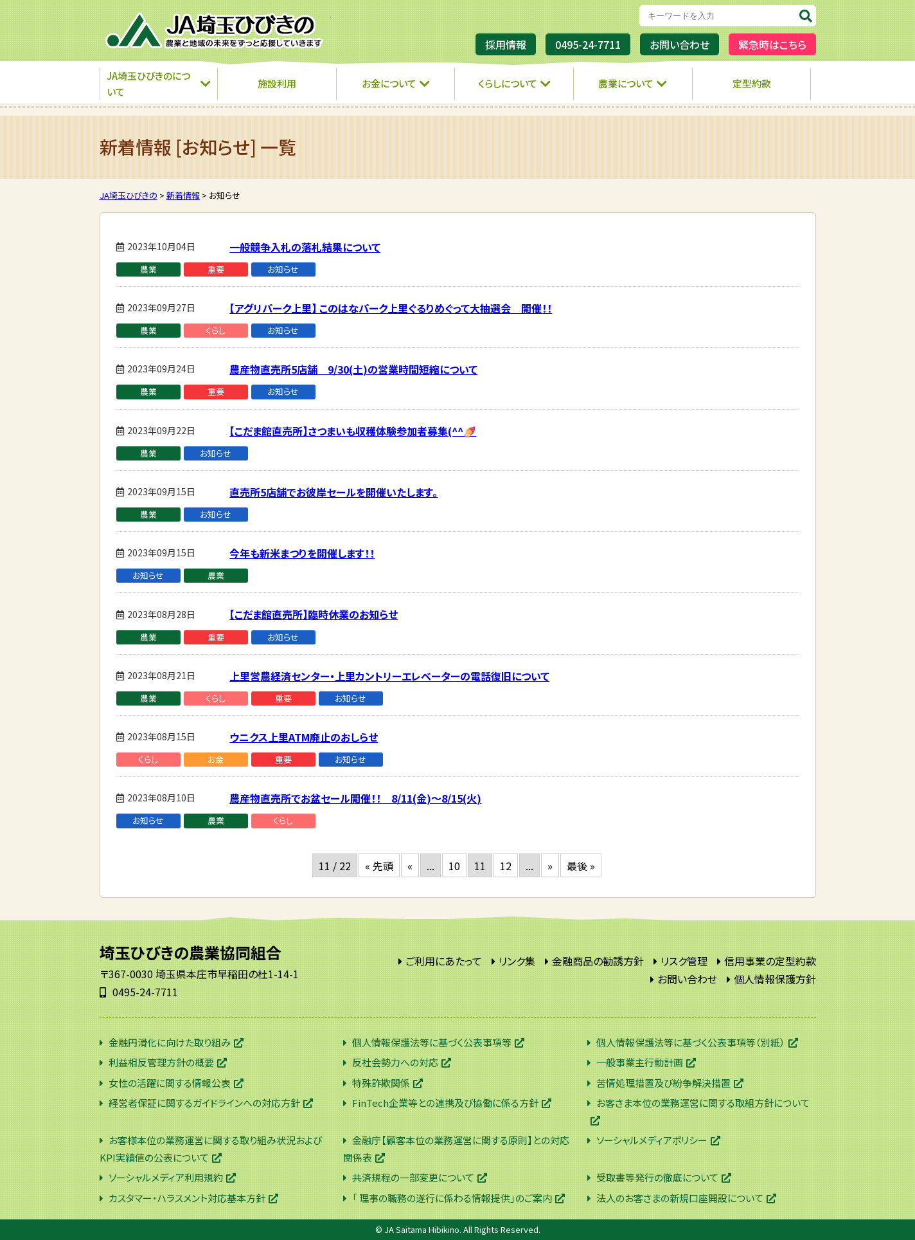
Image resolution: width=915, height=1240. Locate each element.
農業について (625, 83)
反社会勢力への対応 (395, 1062)
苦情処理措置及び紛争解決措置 (663, 1083)
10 (454, 865)
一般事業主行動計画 (639, 1062)
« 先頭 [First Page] (379, 865)
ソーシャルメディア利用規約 (166, 1177)
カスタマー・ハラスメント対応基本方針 (187, 1198)
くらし (216, 330)
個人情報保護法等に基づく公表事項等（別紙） (690, 1042)
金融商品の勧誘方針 (598, 961)
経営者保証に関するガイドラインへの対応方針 (204, 1102)
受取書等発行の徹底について (657, 1177)
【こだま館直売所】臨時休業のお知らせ (313, 614)
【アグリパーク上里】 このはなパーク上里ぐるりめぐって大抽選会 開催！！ (390, 308)
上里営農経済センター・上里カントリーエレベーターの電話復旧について (389, 676)
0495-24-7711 (588, 44)
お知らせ (283, 269)
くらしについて (507, 83)
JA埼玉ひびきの (215, 30)
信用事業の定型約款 (770, 961)
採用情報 (505, 44)
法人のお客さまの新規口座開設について (679, 1198)
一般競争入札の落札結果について (304, 247)
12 (505, 865)
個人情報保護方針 (775, 979)
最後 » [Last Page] (581, 865)
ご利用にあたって (443, 961)
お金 (216, 759)
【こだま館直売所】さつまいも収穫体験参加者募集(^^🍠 (352, 431)
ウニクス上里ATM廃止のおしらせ (303, 737)
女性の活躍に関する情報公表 (170, 1083)
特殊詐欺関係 (381, 1083)
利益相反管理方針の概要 (161, 1062)
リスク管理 (684, 961)
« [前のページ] (410, 865)
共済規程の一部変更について (413, 1177)
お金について (389, 83)
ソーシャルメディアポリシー (651, 1140)
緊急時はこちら (772, 44)
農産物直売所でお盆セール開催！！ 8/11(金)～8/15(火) (355, 798)
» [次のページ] (550, 865)
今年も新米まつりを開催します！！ (302, 553)
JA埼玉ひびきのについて (148, 84)
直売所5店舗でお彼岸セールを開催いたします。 (333, 492)
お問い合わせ (679, 44)
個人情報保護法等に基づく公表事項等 (431, 1042)
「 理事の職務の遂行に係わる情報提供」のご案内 (452, 1198)
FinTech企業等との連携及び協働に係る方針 (445, 1102)
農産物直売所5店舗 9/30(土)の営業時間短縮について (353, 369)
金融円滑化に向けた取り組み (170, 1042)
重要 (216, 269)
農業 (148, 269)
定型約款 (752, 83)
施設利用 (277, 83)
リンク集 (517, 961)
